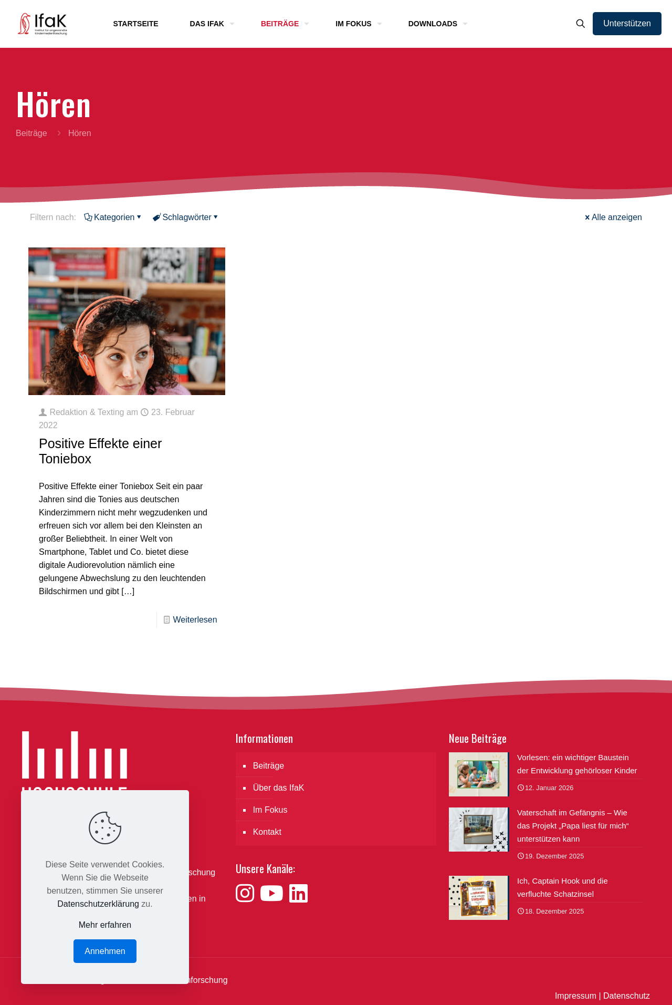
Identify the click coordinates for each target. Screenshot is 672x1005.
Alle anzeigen (612, 217)
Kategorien (113, 217)
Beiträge (31, 133)
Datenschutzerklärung (98, 903)
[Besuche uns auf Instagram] (248, 893)
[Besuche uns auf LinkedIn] (298, 893)
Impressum (575, 995)
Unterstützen (627, 23)
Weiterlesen (195, 619)
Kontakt (267, 831)
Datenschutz (626, 995)
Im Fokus (270, 809)
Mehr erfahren (105, 924)
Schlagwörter (185, 217)
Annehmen (105, 951)
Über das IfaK (278, 787)
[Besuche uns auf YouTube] (274, 893)
